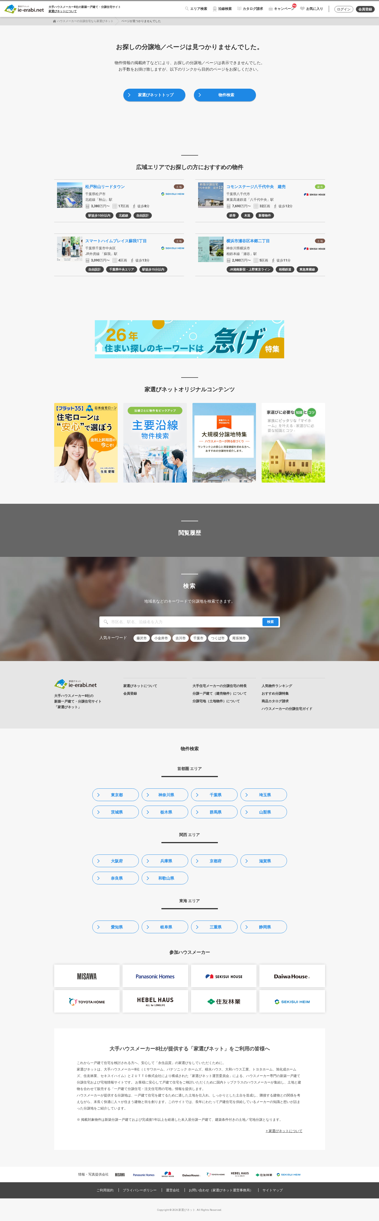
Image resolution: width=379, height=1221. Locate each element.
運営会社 (172, 1190)
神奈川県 (166, 795)
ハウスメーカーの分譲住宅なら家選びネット (85, 21)
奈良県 (117, 878)
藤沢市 (142, 638)
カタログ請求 (253, 9)
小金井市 (161, 638)
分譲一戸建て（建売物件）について (219, 693)
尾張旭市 (239, 638)
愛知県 (117, 927)
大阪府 (117, 861)
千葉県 (216, 795)
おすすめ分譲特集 (275, 693)
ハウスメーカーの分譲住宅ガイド (287, 709)
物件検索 (226, 95)
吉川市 (181, 638)
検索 (270, 622)
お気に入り (314, 9)
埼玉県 (265, 795)
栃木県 (166, 812)
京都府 (216, 861)
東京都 (117, 795)
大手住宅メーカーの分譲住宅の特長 (219, 686)
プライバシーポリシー (140, 1190)
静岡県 (265, 927)
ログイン (343, 9)
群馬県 (216, 812)
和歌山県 (166, 878)
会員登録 (365, 9)
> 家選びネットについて (284, 1131)
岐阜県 (166, 927)
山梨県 (265, 812)
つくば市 (218, 638)
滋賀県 (265, 861)
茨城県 (117, 812)
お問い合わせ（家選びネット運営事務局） (221, 1190)
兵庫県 (166, 861)
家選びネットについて (63, 11)
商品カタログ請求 (275, 701)
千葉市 (198, 638)
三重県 (216, 927)
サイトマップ (272, 1190)
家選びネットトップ (156, 95)
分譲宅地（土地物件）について (216, 701)
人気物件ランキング (277, 686)
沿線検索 (225, 9)
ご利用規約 (105, 1190)
